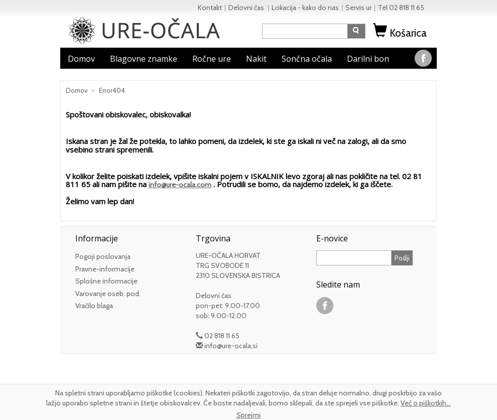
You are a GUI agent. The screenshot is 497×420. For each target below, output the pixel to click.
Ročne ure (211, 58)
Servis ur (358, 7)
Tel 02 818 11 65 (401, 7)
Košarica (401, 33)
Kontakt (210, 7)
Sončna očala (307, 58)
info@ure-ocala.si (231, 345)
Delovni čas (247, 7)
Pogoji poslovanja (103, 256)
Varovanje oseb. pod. (108, 293)
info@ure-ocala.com (180, 184)
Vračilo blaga (94, 305)
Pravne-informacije (105, 268)
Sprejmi (248, 414)
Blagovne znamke (143, 58)
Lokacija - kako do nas (305, 7)
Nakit (256, 58)
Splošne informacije (106, 281)
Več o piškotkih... (426, 402)
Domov (81, 58)
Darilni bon (368, 58)
